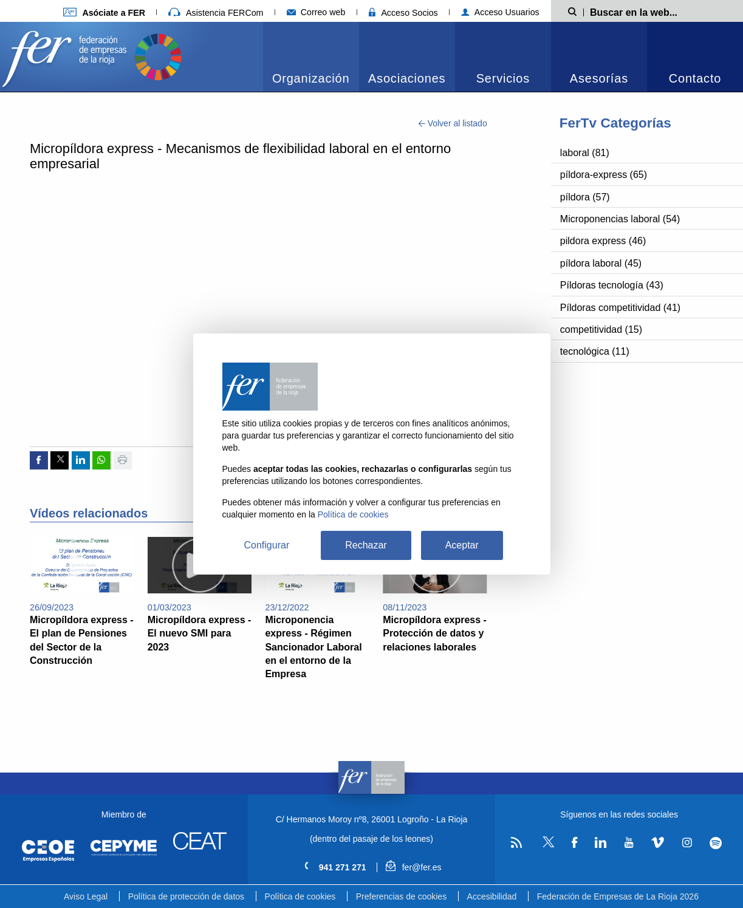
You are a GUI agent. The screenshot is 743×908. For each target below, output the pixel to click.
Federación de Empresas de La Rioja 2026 (618, 896)
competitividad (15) (601, 329)
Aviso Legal (86, 896)
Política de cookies (300, 896)
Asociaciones (406, 78)
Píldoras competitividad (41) (620, 307)
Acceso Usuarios (500, 12)
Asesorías (599, 78)
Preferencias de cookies (401, 896)
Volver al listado (453, 123)
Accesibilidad (492, 896)
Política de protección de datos (186, 896)
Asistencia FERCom (215, 13)
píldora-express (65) (603, 174)
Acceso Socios (403, 13)
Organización (310, 78)
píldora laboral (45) (601, 263)
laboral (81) (584, 153)
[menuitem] (311, 57)
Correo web (316, 12)
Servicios (503, 78)
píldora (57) (585, 197)
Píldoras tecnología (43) (611, 285)
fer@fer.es (413, 867)
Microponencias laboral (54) (620, 219)
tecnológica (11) (594, 351)
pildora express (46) (603, 241)
